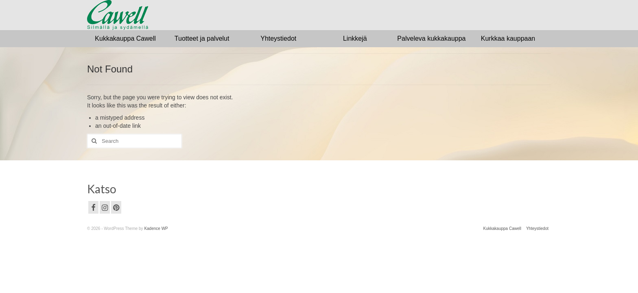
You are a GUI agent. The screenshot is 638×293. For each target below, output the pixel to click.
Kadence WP (156, 228)
